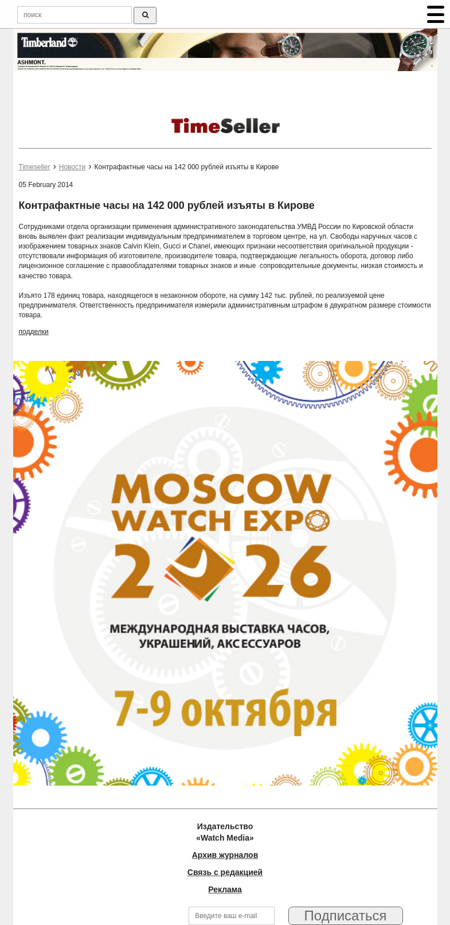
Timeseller (34, 167)
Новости (72, 167)
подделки (34, 332)
